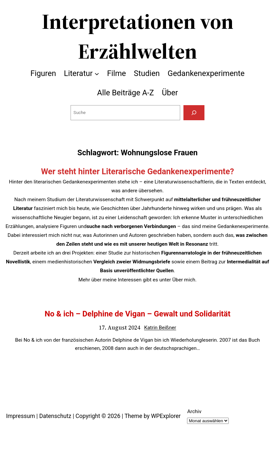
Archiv (194, 411)
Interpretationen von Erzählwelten (137, 36)
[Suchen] (193, 112)
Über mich (183, 280)
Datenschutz (55, 416)
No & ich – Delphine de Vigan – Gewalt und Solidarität (137, 313)
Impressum (20, 416)
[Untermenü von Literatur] (97, 73)
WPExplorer (165, 416)
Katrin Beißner (160, 328)
